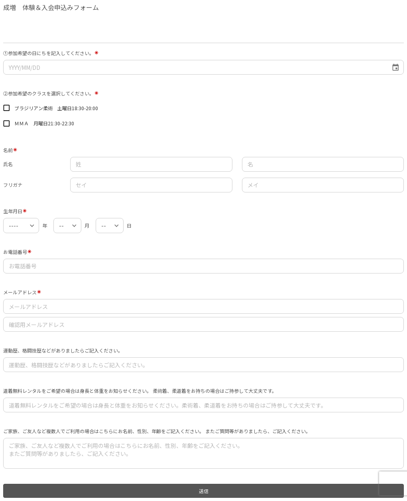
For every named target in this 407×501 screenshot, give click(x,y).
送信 (203, 490)
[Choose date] (395, 67)
